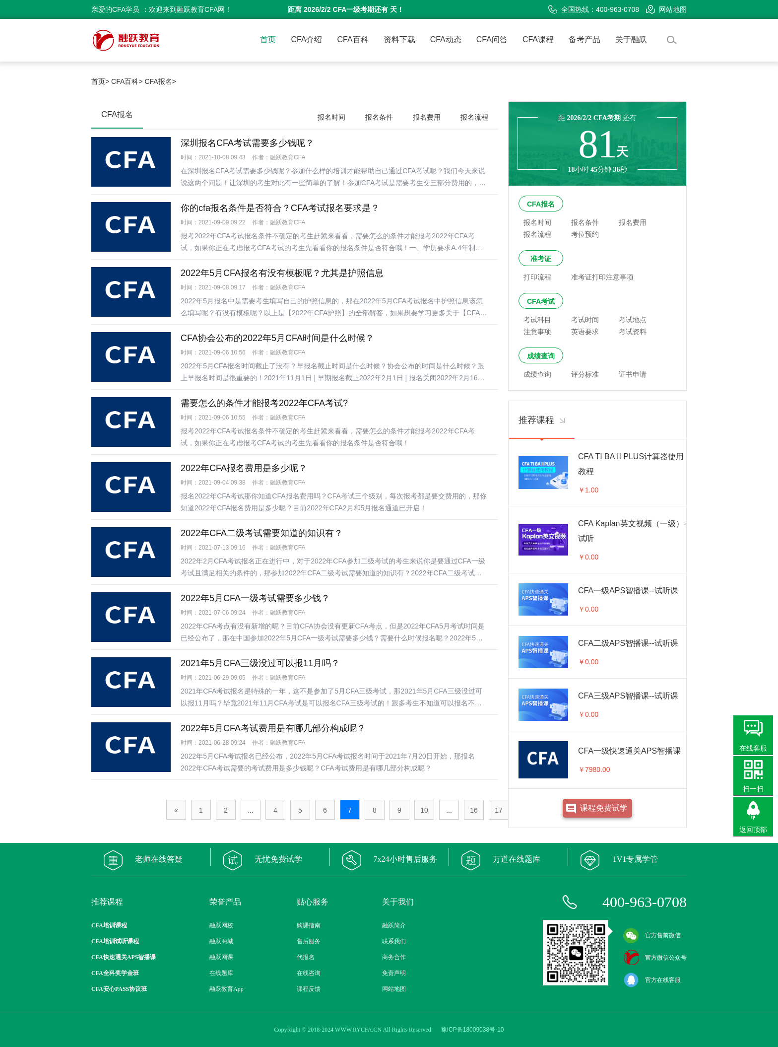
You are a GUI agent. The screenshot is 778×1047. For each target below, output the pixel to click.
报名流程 (474, 117)
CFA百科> (126, 81)
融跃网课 (221, 957)
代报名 (306, 957)
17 (499, 810)
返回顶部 (753, 830)
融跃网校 (221, 925)
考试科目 (537, 320)
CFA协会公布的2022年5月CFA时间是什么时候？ (277, 338)
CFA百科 (353, 39)
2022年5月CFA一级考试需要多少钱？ (255, 598)
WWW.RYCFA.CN (358, 1029)
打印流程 (537, 277)
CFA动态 (445, 39)
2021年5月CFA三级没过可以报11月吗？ (260, 663)
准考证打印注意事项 (602, 277)
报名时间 (331, 117)
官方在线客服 (652, 980)
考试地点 (633, 320)
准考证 (540, 259)
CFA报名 (541, 204)
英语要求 (585, 332)
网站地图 (666, 9)
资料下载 (399, 39)
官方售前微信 (652, 935)
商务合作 (394, 957)
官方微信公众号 (655, 958)
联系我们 (394, 941)
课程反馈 (309, 988)
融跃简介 (394, 925)
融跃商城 (221, 941)
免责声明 (394, 973)
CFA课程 (538, 39)
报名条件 (379, 117)
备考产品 (584, 39)
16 (474, 810)
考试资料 (633, 332)
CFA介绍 (306, 39)
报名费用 (427, 117)
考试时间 (585, 320)
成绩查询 (541, 356)
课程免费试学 (604, 808)
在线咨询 (309, 973)
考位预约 (585, 234)
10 (424, 810)
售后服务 (309, 941)
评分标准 (585, 374)
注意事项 (537, 332)
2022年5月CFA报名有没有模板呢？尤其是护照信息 (282, 273)
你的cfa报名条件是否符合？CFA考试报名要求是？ (280, 208)
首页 (268, 39)
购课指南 (309, 925)
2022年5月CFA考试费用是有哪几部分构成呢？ (273, 728)
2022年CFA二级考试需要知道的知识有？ (262, 533)
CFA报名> (160, 81)
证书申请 (633, 374)
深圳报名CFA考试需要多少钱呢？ (247, 143)
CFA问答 (492, 39)
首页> (100, 81)
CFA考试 (541, 301)
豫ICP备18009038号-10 (472, 1029)
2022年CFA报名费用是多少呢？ (244, 468)
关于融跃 (631, 39)
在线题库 (221, 973)
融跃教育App (226, 988)
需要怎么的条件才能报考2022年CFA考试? (264, 403)
